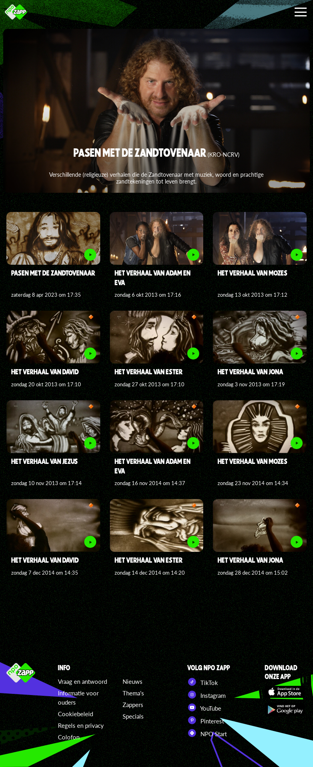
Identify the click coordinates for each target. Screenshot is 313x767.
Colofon (68, 737)
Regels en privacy (81, 725)
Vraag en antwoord (82, 681)
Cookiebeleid (75, 713)
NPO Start (207, 733)
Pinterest (205, 720)
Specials (133, 716)
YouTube (204, 707)
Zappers (133, 704)
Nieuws (133, 681)
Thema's (133, 693)
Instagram (206, 694)
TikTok (202, 682)
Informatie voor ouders (78, 697)
